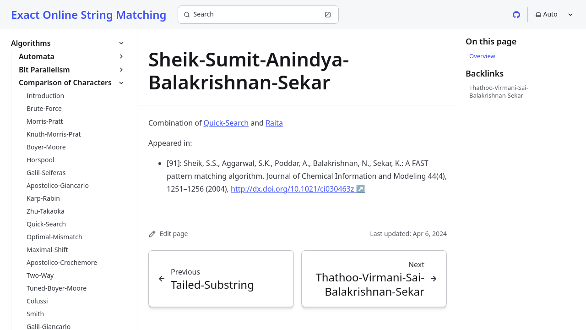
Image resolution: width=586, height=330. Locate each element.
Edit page (168, 233)
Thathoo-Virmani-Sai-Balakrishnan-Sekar (498, 91)
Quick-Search (226, 123)
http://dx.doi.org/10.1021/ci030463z (298, 189)
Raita (274, 123)
